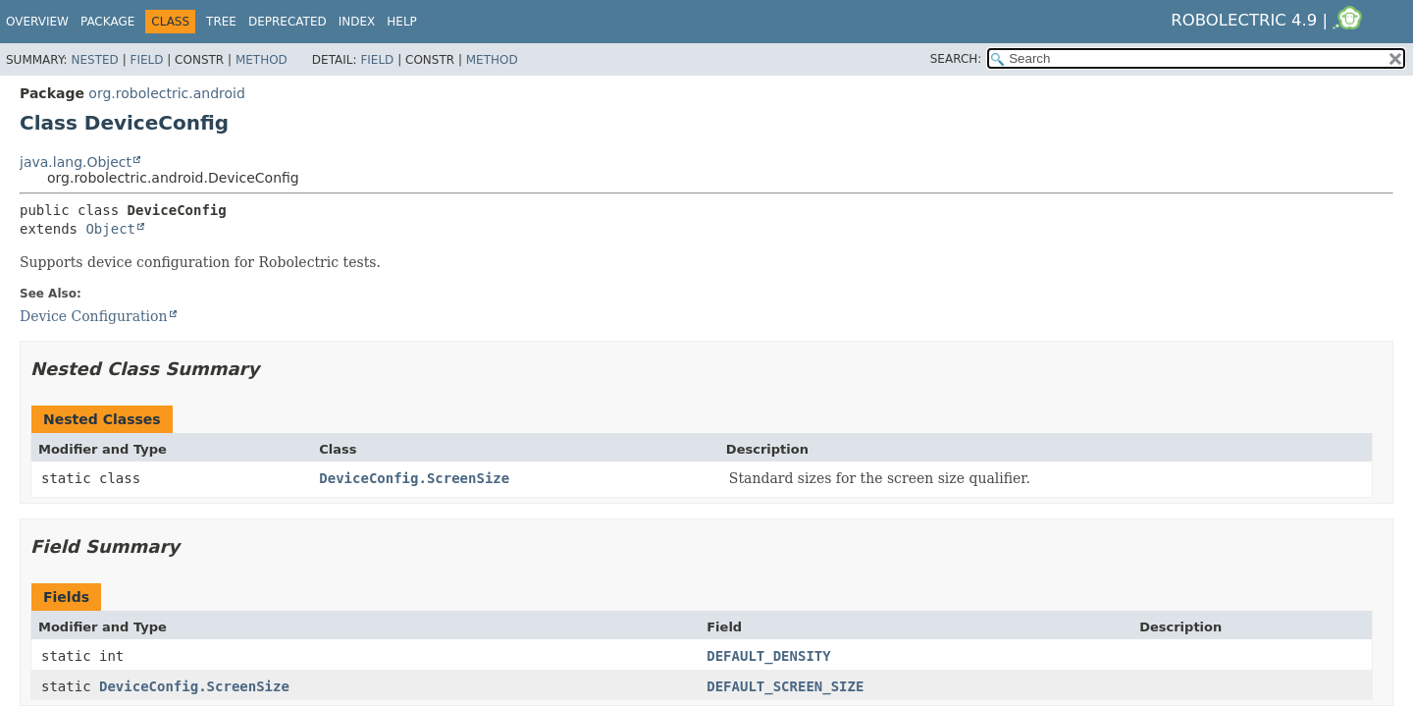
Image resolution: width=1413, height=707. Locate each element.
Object (110, 229)
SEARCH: (956, 59)
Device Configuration (94, 316)
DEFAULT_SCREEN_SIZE (785, 686)
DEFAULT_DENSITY (768, 656)
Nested (94, 60)
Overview (37, 21)
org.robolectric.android (166, 93)
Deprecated (287, 21)
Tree (221, 21)
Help (402, 21)
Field (146, 60)
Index (357, 21)
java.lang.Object (75, 162)
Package (107, 21)
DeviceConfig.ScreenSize (414, 478)
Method (262, 60)
